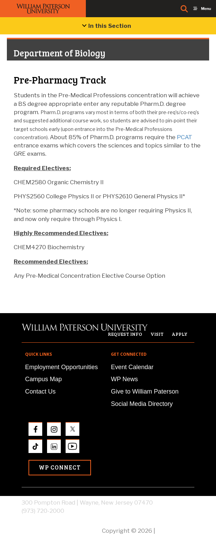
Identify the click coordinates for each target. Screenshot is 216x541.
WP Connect (60, 467)
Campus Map (43, 379)
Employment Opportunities (61, 367)
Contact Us (40, 391)
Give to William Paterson (145, 391)
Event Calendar (132, 367)
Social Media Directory (142, 403)
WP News (124, 379)
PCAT (184, 137)
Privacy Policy (175, 530)
